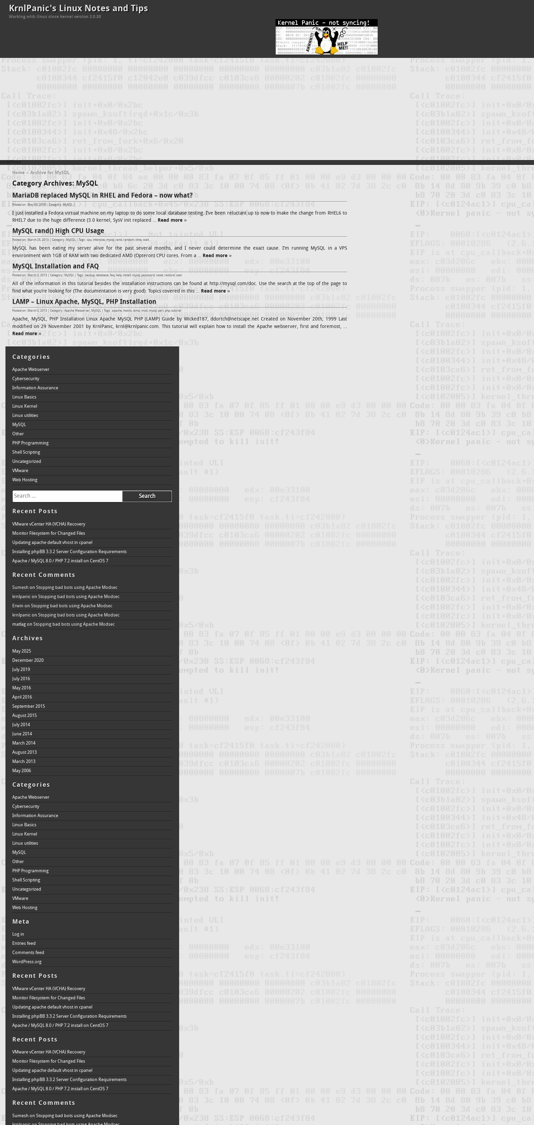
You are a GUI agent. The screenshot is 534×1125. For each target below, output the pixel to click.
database (102, 275)
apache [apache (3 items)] (382, 997)
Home (18, 173)
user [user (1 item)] (416, 1036)
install (127, 275)
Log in (374, 753)
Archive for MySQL (49, 173)
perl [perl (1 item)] (491, 1028)
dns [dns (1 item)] (399, 1007)
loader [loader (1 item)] (373, 1028)
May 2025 (377, 470)
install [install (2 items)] (512, 1005)
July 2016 (377, 497)
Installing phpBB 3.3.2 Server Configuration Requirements (425, 370)
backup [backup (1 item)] (403, 998)
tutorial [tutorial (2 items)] (400, 1035)
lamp (136, 310)
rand (118, 239)
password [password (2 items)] (473, 1027)
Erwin (374, 424)
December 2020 (384, 479)
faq (112, 275)
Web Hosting (381, 298)
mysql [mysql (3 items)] (446, 1026)
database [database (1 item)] (492, 998)
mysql (110, 239)
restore (169, 275)
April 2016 (378, 516)
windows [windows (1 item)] (456, 1036)
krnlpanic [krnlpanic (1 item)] (438, 1017)
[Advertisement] (267, 109)
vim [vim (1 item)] (428, 1036)
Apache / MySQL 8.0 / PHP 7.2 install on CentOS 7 (416, 379)
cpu (89, 239)
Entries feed (380, 762)
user (179, 275)
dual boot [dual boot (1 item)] (448, 1007)
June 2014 (378, 552)
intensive (99, 239)
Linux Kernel (380, 225)
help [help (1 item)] (479, 1007)
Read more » (177, 220)
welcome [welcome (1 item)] (440, 1036)
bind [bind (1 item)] (414, 998)
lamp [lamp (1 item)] (476, 1017)
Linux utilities (381, 234)
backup (90, 275)
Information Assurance (391, 206)
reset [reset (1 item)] (517, 1028)
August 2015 (380, 534)
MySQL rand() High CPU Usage (58, 231)
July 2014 (377, 543)
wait (146, 239)
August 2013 (380, 571)
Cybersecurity (381, 197)
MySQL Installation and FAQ (55, 266)
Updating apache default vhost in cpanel (408, 361)
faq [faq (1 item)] (471, 1007)
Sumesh (376, 406)
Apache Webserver (77, 310)
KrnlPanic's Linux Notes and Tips (78, 9)
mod (144, 310)
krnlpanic (377, 415)
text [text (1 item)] (385, 1036)
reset (159, 275)
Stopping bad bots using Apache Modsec (433, 406)
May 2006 (377, 589)
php (167, 310)
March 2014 (380, 562)
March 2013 (380, 580)
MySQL (68, 204)
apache (117, 310)
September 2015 (384, 525)
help (119, 275)
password (148, 275)
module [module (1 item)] (427, 1028)
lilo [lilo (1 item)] (484, 1017)
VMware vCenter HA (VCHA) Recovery (404, 343)
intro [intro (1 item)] (372, 1017)
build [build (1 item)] (438, 998)
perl (160, 310)
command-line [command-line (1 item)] (471, 998)
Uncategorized (382, 280)
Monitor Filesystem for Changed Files (404, 352)
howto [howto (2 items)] (493, 1005)
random (128, 239)
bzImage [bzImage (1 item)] (450, 998)
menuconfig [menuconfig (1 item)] (401, 1028)
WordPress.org (383, 780)
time (139, 239)
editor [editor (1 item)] (462, 1007)
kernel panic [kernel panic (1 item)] (413, 1017)
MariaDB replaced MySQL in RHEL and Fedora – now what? (102, 195)
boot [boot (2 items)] (425, 997)
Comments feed (384, 771)
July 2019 (377, 488)
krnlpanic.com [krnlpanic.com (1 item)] (459, 1017)
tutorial (176, 310)
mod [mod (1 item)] (416, 1028)
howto (127, 310)
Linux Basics (380, 216)
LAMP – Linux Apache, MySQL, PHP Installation (84, 302)
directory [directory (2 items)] (381, 1005)
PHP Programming (386, 262)
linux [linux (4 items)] (500, 1015)
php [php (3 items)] (504, 1026)
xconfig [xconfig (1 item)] (471, 1036)
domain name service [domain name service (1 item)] (421, 1007)
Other (374, 252)
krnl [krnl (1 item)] (427, 1017)
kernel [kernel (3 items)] (389, 1015)
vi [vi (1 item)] (422, 1036)
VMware (376, 289)
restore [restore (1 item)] (374, 1036)
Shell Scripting (382, 271)
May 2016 (377, 506)
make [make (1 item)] (385, 1028)
